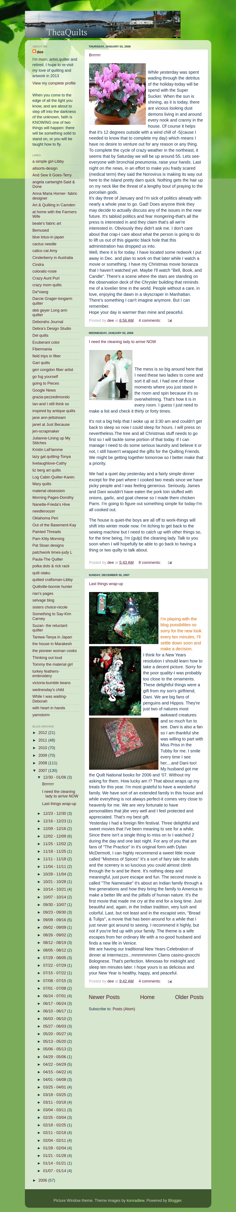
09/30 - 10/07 (55, 905)
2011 (43, 740)
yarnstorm (41, 715)
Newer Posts (104, 997)
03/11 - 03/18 (55, 1102)
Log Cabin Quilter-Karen (54, 477)
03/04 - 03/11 (55, 1110)
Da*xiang (40, 292)
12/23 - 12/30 (55, 813)
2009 (43, 755)
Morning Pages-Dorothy (53, 497)
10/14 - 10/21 (55, 889)
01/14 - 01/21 (55, 1163)
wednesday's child (48, 690)
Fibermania (42, 349)
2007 (43, 770)
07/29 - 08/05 (55, 958)
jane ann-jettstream (49, 417)
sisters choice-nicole (50, 607)
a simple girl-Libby (48, 161)
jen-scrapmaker (46, 431)
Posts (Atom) (124, 1009)
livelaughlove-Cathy (50, 463)
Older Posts (189, 997)
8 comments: (150, 562)
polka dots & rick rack (51, 566)
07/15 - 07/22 (55, 973)
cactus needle (45, 244)
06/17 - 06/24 (55, 1003)
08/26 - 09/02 (55, 935)
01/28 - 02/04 (55, 1148)
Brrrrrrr (95, 55)
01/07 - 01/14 (55, 1171)
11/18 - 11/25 (55, 851)
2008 (43, 763)
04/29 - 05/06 (55, 1057)
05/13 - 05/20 (55, 1041)
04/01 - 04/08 (55, 1079)
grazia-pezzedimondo (51, 397)
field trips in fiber (47, 356)
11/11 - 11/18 (55, 859)
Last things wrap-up (106, 584)
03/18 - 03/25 (55, 1095)
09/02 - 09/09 (55, 927)
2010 (43, 748)
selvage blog (43, 600)
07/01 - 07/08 (55, 988)
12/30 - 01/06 (55, 777)
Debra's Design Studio (52, 328)
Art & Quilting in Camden (54, 205)
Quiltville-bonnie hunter (52, 586)
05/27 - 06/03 (55, 1026)
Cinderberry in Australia (53, 257)
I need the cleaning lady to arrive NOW (122, 342)
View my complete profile (54, 83)
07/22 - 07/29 (55, 965)
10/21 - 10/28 (55, 882)
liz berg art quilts (47, 470)
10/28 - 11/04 (55, 874)
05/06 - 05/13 (55, 1049)
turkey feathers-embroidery (46, 673)
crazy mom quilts (47, 285)
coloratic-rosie (45, 271)
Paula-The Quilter (48, 559)
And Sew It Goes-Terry (52, 175)
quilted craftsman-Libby (53, 580)
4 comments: (150, 320)
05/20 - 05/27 (55, 1034)
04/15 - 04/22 (55, 1072)
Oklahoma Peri (45, 518)
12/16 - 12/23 (55, 821)
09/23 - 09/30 (55, 912)
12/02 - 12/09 (55, 836)
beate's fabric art (47, 223)
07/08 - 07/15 (55, 981)
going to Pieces (46, 383)
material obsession (49, 491)
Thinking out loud (47, 658)
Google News (44, 390)
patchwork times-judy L (52, 552)
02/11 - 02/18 (55, 1133)
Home (147, 997)
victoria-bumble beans (52, 683)
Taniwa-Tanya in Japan (52, 637)
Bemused (41, 230)
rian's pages (43, 593)
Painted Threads (47, 532)
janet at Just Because (51, 424)
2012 (43, 732)
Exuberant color (46, 342)
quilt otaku (41, 573)
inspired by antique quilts (54, 411)
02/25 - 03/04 (55, 1117)
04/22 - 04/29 (55, 1064)
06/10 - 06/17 (55, 1011)
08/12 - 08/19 (55, 942)
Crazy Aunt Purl (46, 278)
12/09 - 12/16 (55, 828)
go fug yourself (45, 376)
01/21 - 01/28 (55, 1155)
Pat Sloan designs (48, 545)
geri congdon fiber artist (53, 370)
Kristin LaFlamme (48, 449)
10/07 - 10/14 (55, 897)
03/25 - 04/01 (55, 1087)
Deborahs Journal (48, 322)
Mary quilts (42, 484)
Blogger (174, 1200)
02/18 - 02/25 (55, 1125)
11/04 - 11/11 (55, 866)
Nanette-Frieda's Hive (51, 504)
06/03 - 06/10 (55, 1019)
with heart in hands (49, 708)
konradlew (135, 1200)
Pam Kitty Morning (48, 539)
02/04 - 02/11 (55, 1140)
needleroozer (44, 511)
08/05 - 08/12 (55, 950)
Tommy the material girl (53, 664)
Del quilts (41, 335)
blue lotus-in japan (48, 237)
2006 (43, 1180)
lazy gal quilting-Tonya (52, 456)
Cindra (38, 264)
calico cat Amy (45, 251)
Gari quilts (41, 363)
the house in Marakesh (52, 644)
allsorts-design (45, 168)
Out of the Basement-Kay (54, 525)
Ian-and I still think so (51, 404)
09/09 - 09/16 (55, 920)
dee (40, 52)
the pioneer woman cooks (55, 651)
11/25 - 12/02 (55, 844)
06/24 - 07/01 (55, 996)
